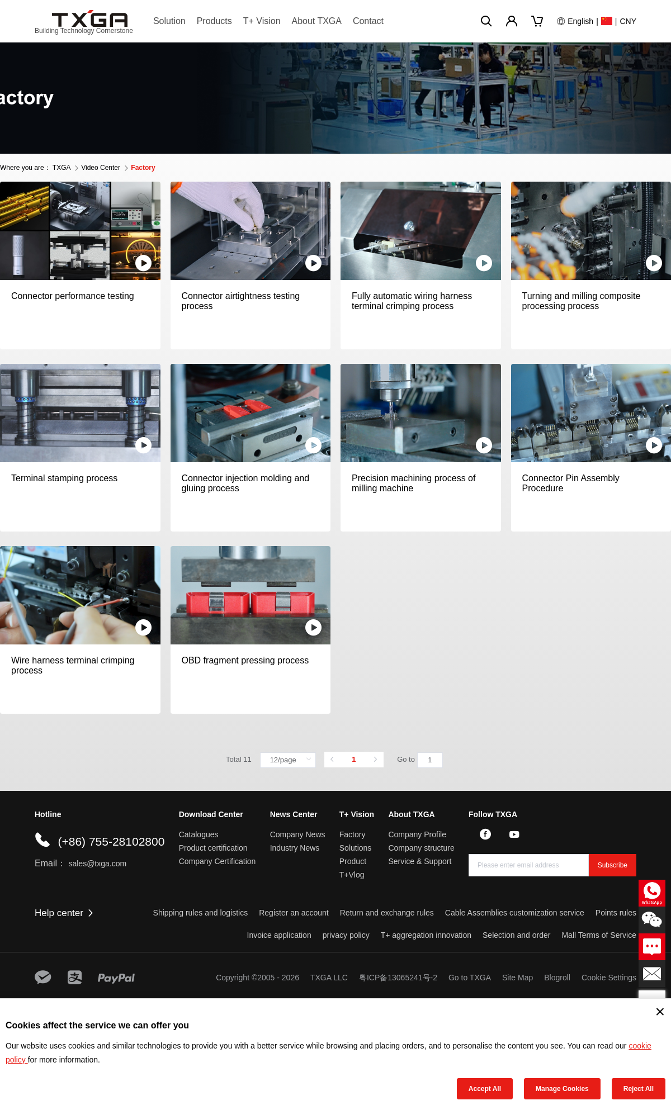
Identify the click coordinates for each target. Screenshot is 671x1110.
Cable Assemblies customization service (514, 912)
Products (214, 21)
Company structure (421, 847)
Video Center (100, 168)
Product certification (213, 847)
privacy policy (346, 935)
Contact (368, 21)
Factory (352, 834)
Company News (297, 834)
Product (352, 861)
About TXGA (316, 21)
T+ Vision (262, 21)
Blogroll (557, 977)
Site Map (517, 977)
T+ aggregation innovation (426, 935)
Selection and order (516, 935)
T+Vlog (352, 874)
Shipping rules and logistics (200, 912)
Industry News (295, 847)
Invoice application (279, 935)
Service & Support (419, 861)
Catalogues (199, 834)
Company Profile (417, 834)
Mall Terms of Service (598, 935)
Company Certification (217, 861)
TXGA (61, 168)
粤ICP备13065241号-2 (398, 977)
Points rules (616, 912)
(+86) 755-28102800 (111, 841)
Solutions (355, 847)
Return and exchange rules (387, 912)
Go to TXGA (469, 977)
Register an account (294, 912)
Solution (169, 21)
